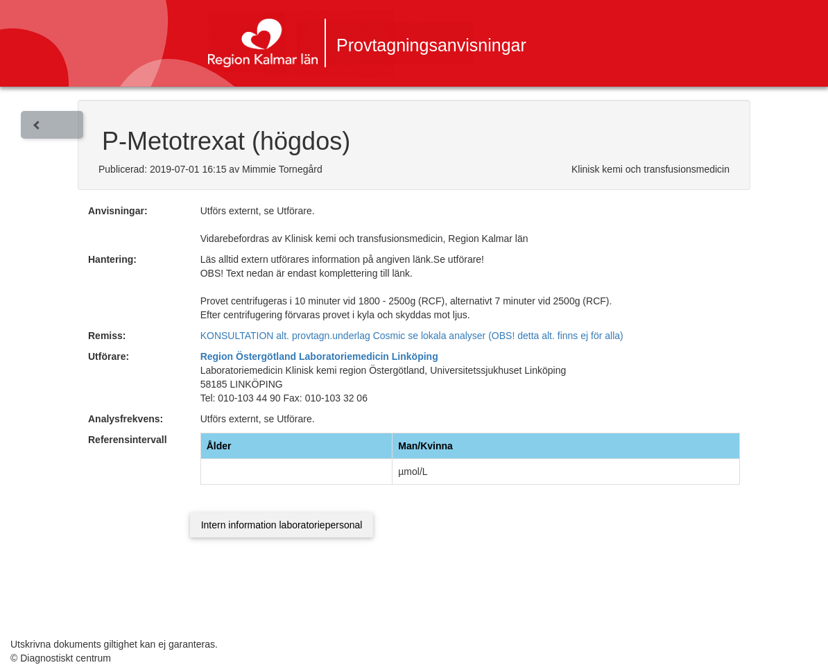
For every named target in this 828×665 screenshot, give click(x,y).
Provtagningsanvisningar (431, 45)
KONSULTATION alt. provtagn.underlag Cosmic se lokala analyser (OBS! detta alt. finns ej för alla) (411, 335)
